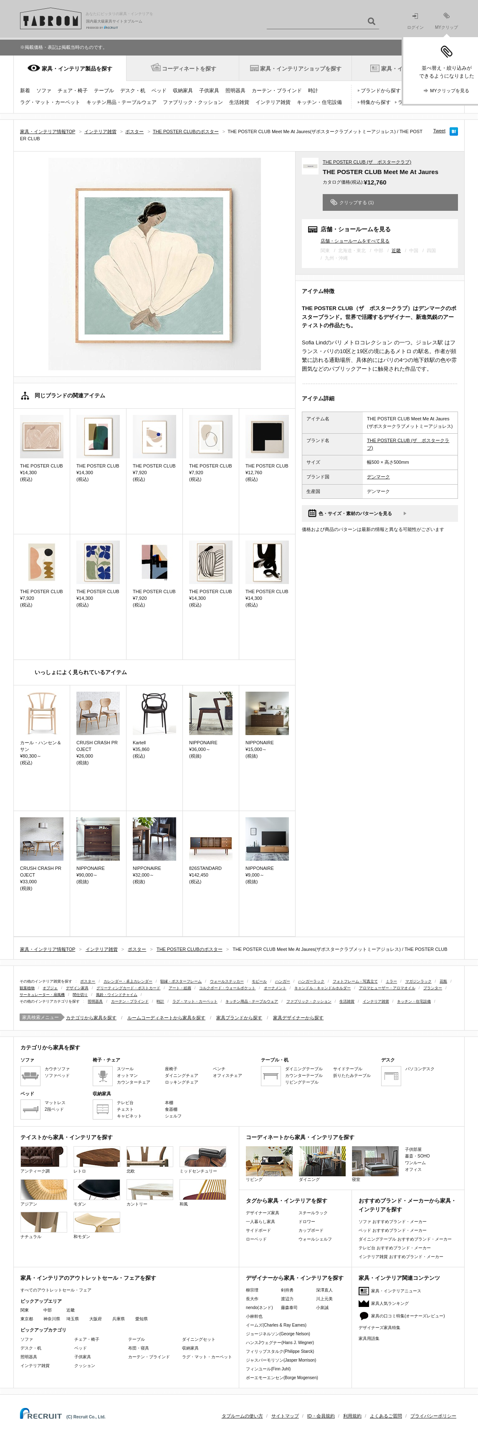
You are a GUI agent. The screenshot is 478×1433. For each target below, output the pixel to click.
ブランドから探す (381, 91)
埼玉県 (72, 1319)
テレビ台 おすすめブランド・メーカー (395, 1248)
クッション (84, 1365)
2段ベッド (54, 1109)
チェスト (125, 1109)
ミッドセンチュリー (203, 1159)
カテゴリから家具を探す (91, 1017)
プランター (432, 988)
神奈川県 (51, 1319)
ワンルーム (415, 1162)
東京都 (26, 1319)
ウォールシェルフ (315, 1239)
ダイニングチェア (181, 1075)
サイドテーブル (347, 1069)
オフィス (413, 1169)
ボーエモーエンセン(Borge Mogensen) (282, 1377)
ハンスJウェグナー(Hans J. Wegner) (280, 1342)
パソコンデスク (420, 1069)
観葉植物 (27, 988)
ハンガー (282, 981)
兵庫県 (118, 1319)
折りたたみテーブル (352, 1075)
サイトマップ (285, 1415)
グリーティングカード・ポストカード (128, 988)
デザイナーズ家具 (262, 1213)
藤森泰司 (289, 1307)
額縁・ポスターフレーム (181, 981)
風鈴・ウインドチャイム (116, 995)
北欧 (149, 1159)
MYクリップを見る (449, 90)
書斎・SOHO (417, 1156)
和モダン (96, 1225)
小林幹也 (254, 1316)
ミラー (391, 981)
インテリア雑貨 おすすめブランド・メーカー (401, 1256)
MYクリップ (446, 21)
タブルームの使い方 (242, 1415)
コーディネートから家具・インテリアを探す (300, 1137)
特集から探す (376, 102)
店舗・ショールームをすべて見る (355, 240)
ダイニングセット (198, 1339)
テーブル (104, 91)
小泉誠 (322, 1307)
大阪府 (95, 1319)
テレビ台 (125, 1102)
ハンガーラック (311, 981)
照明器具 (235, 91)
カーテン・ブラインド (277, 91)
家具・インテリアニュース (396, 1291)
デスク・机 (132, 91)
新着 (25, 91)
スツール (125, 1069)
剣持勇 (287, 1290)
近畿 (396, 250)
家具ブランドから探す (239, 1017)
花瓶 (443, 981)
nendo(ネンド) (259, 1307)
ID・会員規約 (321, 1415)
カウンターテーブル (304, 1075)
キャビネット (129, 1116)
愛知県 (141, 1319)
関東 (24, 1310)
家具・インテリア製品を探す (77, 69)
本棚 (169, 1102)
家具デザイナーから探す (298, 1017)
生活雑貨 (239, 102)
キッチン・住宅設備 (319, 102)
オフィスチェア (227, 1075)
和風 (203, 1192)
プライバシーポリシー (433, 1415)
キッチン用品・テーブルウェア (121, 102)
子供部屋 (413, 1149)
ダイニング (322, 1164)
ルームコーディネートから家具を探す (166, 1017)
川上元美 (324, 1299)
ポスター (87, 981)
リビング (269, 1164)
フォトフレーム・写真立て (355, 981)
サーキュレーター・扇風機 (42, 995)
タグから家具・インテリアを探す (286, 1201)
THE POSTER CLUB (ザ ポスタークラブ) (367, 161)
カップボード (311, 1230)
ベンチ (219, 1069)
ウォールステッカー (227, 981)
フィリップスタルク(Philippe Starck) (280, 1351)
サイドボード (258, 1230)
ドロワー (306, 1221)
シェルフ (173, 1116)
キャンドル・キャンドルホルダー (322, 988)
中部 (47, 1310)
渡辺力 (287, 1299)
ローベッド (256, 1239)
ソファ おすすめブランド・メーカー (393, 1221)
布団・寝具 (138, 1348)
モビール (259, 981)
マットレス (55, 1102)
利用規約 (352, 1415)
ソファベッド (57, 1075)
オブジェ (50, 988)
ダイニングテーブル (304, 1069)
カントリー (149, 1192)
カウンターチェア (133, 1082)
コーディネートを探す (189, 69)
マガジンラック (418, 981)
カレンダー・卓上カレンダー (128, 981)
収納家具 (183, 91)
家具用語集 (369, 1338)
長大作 (252, 1299)
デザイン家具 (77, 988)
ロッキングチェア (181, 1082)
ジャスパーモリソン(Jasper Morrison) (281, 1360)
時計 (313, 91)
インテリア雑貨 (273, 102)
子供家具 (209, 91)
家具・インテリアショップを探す (300, 69)
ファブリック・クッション (193, 102)
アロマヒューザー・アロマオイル (387, 988)
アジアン (43, 1192)
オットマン (127, 1075)
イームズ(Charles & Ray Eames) (276, 1325)
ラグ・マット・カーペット (50, 102)
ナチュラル (43, 1225)
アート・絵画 (180, 988)
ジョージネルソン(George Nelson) (278, 1334)
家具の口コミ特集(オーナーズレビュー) (408, 1316)
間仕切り (80, 995)
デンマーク (378, 476)
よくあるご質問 (386, 1415)
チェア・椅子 (73, 91)
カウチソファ (57, 1069)
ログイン (415, 21)
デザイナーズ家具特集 (379, 1327)
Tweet (439, 130)
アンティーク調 (43, 1159)
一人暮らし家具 (260, 1221)
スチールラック (313, 1213)
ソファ (43, 91)
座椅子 (171, 1069)
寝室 (375, 1164)
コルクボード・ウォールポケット (227, 988)
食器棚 (171, 1109)
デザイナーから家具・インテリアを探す (295, 1278)
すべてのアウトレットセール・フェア (55, 1290)
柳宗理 (252, 1290)
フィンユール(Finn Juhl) (268, 1369)
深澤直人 (324, 1290)
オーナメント (275, 988)
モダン (96, 1192)
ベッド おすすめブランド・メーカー (393, 1230)
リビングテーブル (302, 1082)
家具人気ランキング (390, 1303)
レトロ (96, 1159)
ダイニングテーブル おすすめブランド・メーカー (405, 1239)
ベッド (159, 91)
